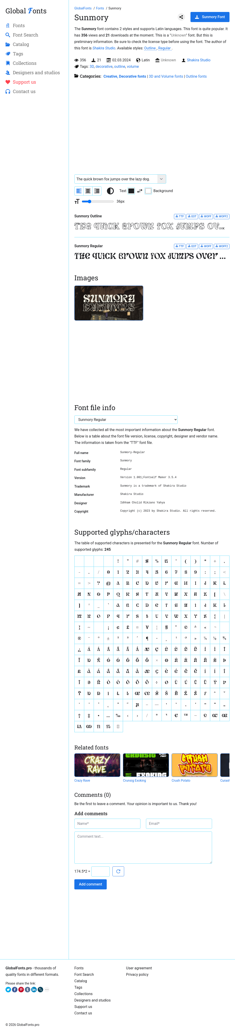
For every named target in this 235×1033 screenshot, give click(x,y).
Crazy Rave (82, 780)
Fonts (79, 968)
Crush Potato (181, 780)
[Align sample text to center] (87, 191)
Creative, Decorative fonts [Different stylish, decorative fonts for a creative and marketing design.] (125, 76)
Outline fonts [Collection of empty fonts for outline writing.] (196, 76)
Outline (150, 48)
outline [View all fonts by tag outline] (119, 66)
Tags (78, 987)
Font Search (84, 974)
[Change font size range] (98, 201)
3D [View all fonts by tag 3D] (92, 66)
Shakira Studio (103, 48)
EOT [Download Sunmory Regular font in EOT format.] (192, 246)
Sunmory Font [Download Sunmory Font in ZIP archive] (210, 17)
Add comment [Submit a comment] (90, 884)
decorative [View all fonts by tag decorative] (103, 66)
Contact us (83, 1013)
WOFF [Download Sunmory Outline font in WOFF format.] (206, 216)
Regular (165, 48)
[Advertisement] (34, 172)
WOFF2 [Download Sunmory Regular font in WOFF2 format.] (221, 246)
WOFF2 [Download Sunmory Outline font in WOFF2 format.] (221, 216)
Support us (83, 1007)
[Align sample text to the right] (96, 191)
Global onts (26, 10)
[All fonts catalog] (100, 8)
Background (159, 191)
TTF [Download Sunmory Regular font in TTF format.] (180, 246)
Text (127, 191)
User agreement (139, 968)
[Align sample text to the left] (79, 191)
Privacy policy (137, 974)
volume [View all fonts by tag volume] (133, 66)
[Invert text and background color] (139, 190)
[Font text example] (116, 179)
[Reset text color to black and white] (110, 190)
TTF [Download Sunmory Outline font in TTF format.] (180, 216)
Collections (83, 994)
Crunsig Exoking (134, 780)
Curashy (226, 780)
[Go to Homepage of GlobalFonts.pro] (83, 8)
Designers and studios (92, 1000)
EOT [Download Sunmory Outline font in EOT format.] (192, 216)
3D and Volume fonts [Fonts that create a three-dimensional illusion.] (166, 76)
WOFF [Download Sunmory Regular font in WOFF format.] (206, 246)
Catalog (80, 981)
